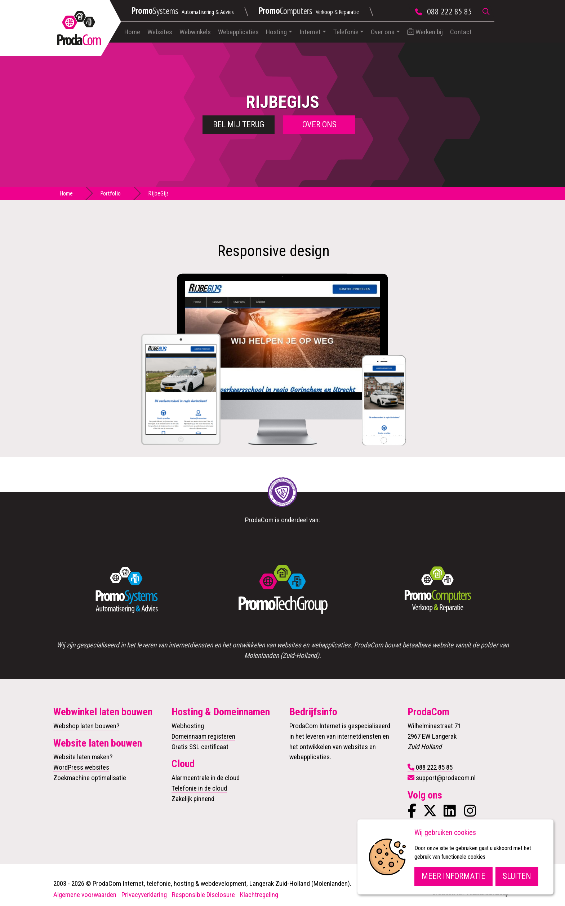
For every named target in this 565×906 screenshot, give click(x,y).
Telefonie (346, 32)
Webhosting (188, 726)
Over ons (383, 32)
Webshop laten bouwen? (86, 726)
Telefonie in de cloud (199, 788)
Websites (159, 32)
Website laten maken (81, 757)
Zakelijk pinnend (193, 799)
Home (132, 32)
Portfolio (111, 193)
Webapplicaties (238, 32)
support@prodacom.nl (446, 778)
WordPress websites (81, 767)
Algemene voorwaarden (84, 894)
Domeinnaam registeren (203, 736)
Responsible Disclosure (203, 894)
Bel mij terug (238, 124)
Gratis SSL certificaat (200, 747)
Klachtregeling (259, 894)
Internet (310, 32)
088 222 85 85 (449, 11)
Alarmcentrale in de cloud (206, 778)
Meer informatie (453, 876)
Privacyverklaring (144, 894)
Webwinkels (195, 32)
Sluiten (517, 876)
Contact (461, 32)
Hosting (276, 32)
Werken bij (425, 32)
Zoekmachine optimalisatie (89, 778)
